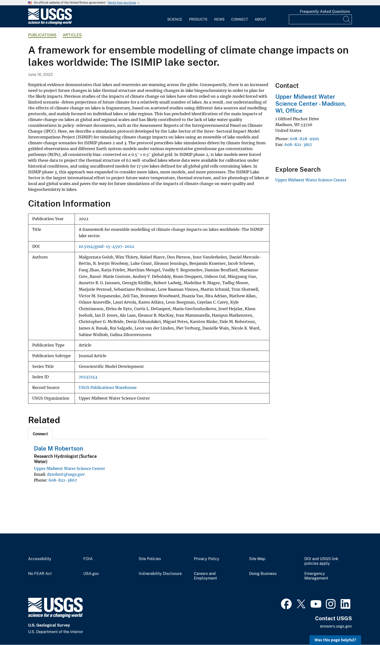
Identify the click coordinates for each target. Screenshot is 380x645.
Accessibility (39, 559)
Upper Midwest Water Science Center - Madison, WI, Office (310, 103)
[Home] (50, 23)
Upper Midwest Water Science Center (69, 468)
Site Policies (150, 559)
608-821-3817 (298, 144)
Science (174, 19)
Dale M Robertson (58, 448)
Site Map (257, 559)
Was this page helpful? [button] (335, 640)
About (260, 19)
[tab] (40, 433)
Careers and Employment (205, 576)
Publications (42, 35)
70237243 (88, 377)
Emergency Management (316, 576)
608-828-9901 (304, 138)
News (219, 19)
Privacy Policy (206, 559)
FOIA (88, 559)
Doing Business (263, 574)
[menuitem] (175, 16)
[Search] (347, 19)
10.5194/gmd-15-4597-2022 (106, 246)
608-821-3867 (62, 480)
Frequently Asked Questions (325, 11)
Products (198, 19)
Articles (72, 35)
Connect (239, 19)
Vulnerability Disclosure (160, 574)
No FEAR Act (40, 574)
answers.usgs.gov (336, 626)
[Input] (320, 19)
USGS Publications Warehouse (108, 387)
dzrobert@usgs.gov (66, 474)
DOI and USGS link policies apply (321, 561)
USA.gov (91, 574)
